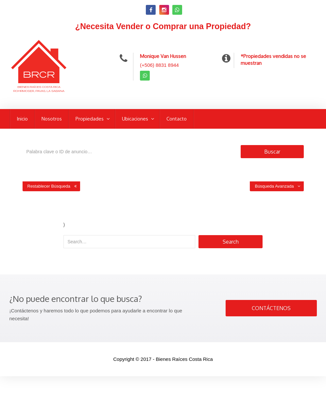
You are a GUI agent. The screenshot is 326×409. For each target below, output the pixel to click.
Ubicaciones (135, 119)
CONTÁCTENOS (271, 308)
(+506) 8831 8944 (159, 65)
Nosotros (52, 119)
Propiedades (90, 119)
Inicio (22, 119)
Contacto (176, 119)
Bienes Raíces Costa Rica (184, 359)
